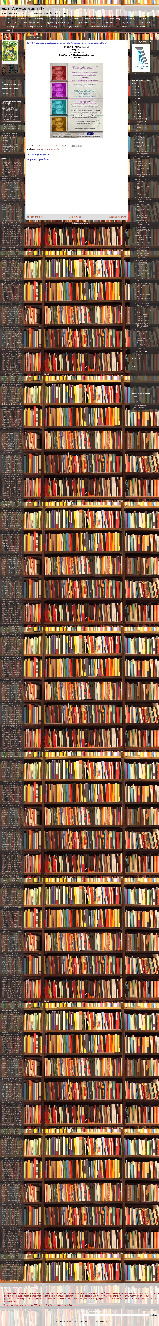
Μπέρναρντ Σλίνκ (12, 770)
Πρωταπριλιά (5, 937)
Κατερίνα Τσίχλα (16, 627)
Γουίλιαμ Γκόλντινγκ (7, 373)
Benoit (12, 1173)
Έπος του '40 (18, 474)
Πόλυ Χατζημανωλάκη (15, 920)
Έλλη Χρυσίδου (17, 457)
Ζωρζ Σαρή (10, 532)
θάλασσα (18, 572)
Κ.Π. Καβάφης (15, 612)
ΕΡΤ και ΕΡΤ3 (11, 23)
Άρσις (17, 256)
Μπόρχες (16, 776)
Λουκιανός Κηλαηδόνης (8, 688)
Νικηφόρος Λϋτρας (7, 789)
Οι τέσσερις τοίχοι (8, 851)
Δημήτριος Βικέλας (14, 391)
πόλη (16, 917)
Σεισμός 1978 (6, 972)
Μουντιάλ (16, 758)
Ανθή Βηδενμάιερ (17, 220)
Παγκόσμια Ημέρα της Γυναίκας (13, 868)
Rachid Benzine (17, 1249)
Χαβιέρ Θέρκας (15, 1113)
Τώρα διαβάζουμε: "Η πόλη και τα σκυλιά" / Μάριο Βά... (143, 174)
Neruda (13, 1235)
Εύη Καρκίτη (14, 503)
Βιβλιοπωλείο (5, 293)
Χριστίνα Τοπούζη (7, 1142)
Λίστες (10, 683)
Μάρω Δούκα (18, 734)
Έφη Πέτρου (15, 514)
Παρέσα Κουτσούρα (9, 891)
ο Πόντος (13, 838)
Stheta (6, 1262)
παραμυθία (16, 889)
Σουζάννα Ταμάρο (16, 984)
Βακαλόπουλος (9, 271)
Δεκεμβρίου (140, 119)
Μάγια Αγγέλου (17, 692)
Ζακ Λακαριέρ (6, 518)
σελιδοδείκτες (16, 972)
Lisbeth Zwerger (14, 1224)
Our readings (13, 1242)
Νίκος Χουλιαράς (9, 807)
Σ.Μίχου (16, 964)
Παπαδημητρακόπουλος (8, 884)
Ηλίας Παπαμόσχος (12, 563)
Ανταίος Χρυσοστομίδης (12, 227)
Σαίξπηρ (4, 966)
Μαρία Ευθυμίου (15, 714)
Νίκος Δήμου (5, 796)
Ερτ (5, 485)
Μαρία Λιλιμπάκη (9, 718)
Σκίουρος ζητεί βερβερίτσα (10, 979)
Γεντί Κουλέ (8, 313)
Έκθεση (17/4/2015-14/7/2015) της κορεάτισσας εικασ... (143, 222)
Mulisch (6, 1235)
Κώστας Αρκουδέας (7, 663)
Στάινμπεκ (16, 993)
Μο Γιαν (17, 750)
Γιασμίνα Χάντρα (10, 335)
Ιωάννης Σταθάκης (7, 608)
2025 (136, 86)
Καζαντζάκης (15, 614)
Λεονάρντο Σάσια (7, 677)
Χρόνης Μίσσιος (11, 1149)
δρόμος (6, 422)
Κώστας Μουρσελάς (8, 667)
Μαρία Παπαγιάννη (8, 721)
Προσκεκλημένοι (11, 27)
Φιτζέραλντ (16, 1100)
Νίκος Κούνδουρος (15, 799)
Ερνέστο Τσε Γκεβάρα (15, 483)
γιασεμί (19, 333)
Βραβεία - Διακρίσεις (8, 305)
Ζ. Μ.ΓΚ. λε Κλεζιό (14, 516)
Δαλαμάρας (5, 378)
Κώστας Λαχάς (15, 665)
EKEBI (14, 1187)
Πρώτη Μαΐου (15, 937)
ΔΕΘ (17, 382)
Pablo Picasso (8, 1244)
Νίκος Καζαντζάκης (9, 798)
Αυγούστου (140, 131)
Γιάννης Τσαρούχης (16, 331)
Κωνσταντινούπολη (10, 659)
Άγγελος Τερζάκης (16, 173)
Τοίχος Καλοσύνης (9, 1072)
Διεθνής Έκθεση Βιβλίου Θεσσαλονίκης (122, 19)
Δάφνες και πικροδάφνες (11, 380)
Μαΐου (138, 139)
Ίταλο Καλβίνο (6, 603)
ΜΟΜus (19, 752)
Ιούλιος (10, 597)
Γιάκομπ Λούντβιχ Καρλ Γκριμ (10, 320)
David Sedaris (11, 1184)
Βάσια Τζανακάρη (12, 273)
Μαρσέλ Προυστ (6, 734)
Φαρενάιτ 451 (12, 1087)
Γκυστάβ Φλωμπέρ (13, 369)
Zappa (10, 1277)
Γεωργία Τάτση (14, 318)
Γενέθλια (19, 311)
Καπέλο (6, 623)
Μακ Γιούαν (15, 697)
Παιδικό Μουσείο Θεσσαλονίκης (140, 406)
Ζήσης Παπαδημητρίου (15, 523)
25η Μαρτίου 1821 (10, 164)
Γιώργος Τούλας (6, 358)
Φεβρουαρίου (140, 351)
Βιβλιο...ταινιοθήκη (8, 284)
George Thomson (15, 1202)
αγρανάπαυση (6, 178)
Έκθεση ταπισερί (9, 446)
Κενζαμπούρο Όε (7, 632)
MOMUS (10, 1233)
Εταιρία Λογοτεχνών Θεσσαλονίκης (12, 496)
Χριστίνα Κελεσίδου (9, 1140)
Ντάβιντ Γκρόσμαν (9, 814)
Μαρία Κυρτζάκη (6, 716)
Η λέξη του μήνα (126, 23)
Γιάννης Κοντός (9, 325)
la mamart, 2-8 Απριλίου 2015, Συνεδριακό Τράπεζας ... (141, 332)
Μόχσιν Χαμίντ (6, 767)
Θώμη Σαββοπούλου (11, 594)
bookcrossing (5, 1177)
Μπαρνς (13, 769)
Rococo (17, 1255)
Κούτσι (18, 648)
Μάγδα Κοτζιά (6, 692)
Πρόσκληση (5, 935)
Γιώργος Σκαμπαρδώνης (12, 356)
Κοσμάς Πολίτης (6, 647)
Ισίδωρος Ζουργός (7, 599)
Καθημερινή (18, 616)
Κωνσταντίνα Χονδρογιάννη (12, 658)
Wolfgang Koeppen (13, 1273)
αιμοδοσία (4, 184)
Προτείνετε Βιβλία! (8, 94)
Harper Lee (13, 1209)
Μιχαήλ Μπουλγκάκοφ (11, 747)
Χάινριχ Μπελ (6, 1115)
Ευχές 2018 (12, 510)
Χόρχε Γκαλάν (15, 1127)
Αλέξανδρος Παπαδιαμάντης (10, 195)
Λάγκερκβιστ (5, 672)
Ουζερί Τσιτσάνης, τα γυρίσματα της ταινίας (142, 181)
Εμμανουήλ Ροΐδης (14, 465)
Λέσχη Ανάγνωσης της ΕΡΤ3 (23, 8)
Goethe (14, 1206)
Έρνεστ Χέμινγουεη (9, 481)
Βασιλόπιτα (7, 280)
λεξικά (3, 676)
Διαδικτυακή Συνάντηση (93, 19)
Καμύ (20, 621)
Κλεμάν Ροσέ (18, 641)
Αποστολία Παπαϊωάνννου (10, 249)
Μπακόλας (16, 767)
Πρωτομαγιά (6, 939)
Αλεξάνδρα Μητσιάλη (9, 191)
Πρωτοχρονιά (17, 939)
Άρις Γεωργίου (8, 256)
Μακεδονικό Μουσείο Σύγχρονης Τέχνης (12, 700)
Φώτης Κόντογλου (7, 1109)
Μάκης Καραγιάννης (9, 703)
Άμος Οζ (16, 202)
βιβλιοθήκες (5, 286)
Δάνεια (20, 378)
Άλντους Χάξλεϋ (6, 202)
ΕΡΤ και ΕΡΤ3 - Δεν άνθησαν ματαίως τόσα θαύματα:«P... (142, 215)
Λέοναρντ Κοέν (14, 676)
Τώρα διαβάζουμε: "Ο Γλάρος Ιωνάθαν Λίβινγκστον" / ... (142, 262)
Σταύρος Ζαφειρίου (7, 995)
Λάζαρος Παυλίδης (16, 672)
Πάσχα (12, 897)
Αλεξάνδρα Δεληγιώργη (12, 189)
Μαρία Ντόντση (14, 719)
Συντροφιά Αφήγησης (73, 27)
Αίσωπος (19, 184)
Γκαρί (3, 366)
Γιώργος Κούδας (9, 347)
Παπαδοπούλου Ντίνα (9, 886)
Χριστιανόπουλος (17, 1136)
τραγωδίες (6, 1078)
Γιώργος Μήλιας (17, 349)
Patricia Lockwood (17, 1248)
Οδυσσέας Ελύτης (11, 842)
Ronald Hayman (6, 1257)
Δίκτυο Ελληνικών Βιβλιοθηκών (13, 419)
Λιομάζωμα (12, 681)
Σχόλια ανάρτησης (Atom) (81, 223)
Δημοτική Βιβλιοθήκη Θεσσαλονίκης (12, 396)
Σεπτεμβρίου (140, 128)
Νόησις (14, 809)
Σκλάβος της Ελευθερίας (10, 981)
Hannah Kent (7, 1207)
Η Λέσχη (11, 546)
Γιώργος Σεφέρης (16, 355)
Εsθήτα (4, 516)
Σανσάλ (9, 970)
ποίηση (20, 915)
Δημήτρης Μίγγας (9, 389)
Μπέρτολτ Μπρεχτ (16, 772)
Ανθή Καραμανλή (9, 222)
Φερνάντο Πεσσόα (12, 1091)
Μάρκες (6, 732)
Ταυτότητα (125, 27)
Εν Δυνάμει (5, 467)
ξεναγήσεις (5, 823)
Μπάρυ (20, 769)
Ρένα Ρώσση (14, 952)
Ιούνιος (17, 597)
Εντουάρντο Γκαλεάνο (9, 468)
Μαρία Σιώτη (15, 723)
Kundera (4, 1222)
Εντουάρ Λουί (15, 467)
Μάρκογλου (16, 732)
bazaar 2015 (15, 1171)
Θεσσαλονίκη (5, 592)
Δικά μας (146, 19)
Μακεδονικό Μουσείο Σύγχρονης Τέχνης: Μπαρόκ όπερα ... (142, 325)
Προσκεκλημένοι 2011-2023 (34, 27)
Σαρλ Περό (17, 970)
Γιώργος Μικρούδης (9, 351)
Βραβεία (16, 304)
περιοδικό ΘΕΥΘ (17, 908)
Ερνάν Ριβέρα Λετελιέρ (15, 480)
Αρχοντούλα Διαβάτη (9, 264)
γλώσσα (4, 371)
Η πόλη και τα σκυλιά (11, 554)
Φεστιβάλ (5, 1093)
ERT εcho (137, 397)
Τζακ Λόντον (18, 1047)
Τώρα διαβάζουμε (142, 27)
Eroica (3, 1195)
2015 (136, 116)
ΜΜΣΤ (11, 750)
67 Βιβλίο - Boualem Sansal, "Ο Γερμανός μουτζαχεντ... (143, 199)
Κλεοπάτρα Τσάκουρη (13, 643)
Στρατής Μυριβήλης (7, 1006)
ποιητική (7, 917)
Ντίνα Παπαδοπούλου (12, 817)
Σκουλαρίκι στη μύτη (7, 983)
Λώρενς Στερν (16, 690)
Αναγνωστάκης (6, 207)
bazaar (6, 1171)
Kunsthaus (13, 1222)
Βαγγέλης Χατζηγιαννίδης (15, 269)
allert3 (17, 1164)
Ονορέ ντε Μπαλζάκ (16, 857)
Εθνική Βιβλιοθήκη (7, 426)
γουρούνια (18, 373)
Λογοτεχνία (8, 685)
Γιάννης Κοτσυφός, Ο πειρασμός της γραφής (142, 340)
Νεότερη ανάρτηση (35, 217)
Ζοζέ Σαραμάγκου (9, 525)
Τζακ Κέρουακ (8, 1047)
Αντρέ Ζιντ (5, 235)
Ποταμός (15, 924)
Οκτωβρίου (140, 125)
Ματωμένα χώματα (9, 736)
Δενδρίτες (19, 384)
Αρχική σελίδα (75, 217)
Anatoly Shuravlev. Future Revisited (12, 1166)
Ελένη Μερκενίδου (9, 450)
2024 (136, 89)
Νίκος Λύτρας (5, 801)
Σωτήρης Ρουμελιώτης (11, 1016)
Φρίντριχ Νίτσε (14, 1106)
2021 (136, 98)
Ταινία (10, 1025)
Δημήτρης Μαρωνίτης (16, 387)
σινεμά (13, 975)
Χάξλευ (12, 1117)
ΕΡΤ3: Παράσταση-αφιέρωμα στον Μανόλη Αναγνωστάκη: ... (142, 317)
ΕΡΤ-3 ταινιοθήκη (14, 488)
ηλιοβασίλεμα (6, 567)
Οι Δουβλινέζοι (6, 846)
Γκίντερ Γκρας (11, 366)
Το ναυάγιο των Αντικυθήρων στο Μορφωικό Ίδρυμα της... (142, 230)
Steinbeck (19, 1260)
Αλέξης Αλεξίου (7, 196)
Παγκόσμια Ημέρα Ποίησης (13, 866)
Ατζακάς (4, 267)
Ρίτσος (17, 955)
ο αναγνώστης (14, 825)
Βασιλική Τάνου (17, 278)
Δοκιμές (19, 421)
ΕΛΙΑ (12, 456)
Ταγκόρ (4, 1025)
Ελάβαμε (7, 448)
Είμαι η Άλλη (18, 431)
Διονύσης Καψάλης (9, 421)
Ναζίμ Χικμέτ (8, 783)
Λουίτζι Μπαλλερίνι (15, 687)
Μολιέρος (11, 752)
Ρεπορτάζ (5, 954)
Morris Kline (18, 1233)
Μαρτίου (139, 349)
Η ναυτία (4, 552)
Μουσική (15, 765)
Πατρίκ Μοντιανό (9, 899)
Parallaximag (5, 1248)
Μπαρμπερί (5, 769)
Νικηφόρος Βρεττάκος (9, 787)
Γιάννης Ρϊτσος (15, 327)
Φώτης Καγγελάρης (14, 1107)
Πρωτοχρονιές (8, 941)
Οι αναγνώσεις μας (12, 843)
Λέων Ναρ (13, 679)
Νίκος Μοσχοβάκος (10, 803)
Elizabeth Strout (14, 1189)
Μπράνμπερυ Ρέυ (7, 779)
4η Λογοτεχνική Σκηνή (13, 167)
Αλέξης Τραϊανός (17, 198)
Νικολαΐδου (16, 790)
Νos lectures (15, 821)
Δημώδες (6, 398)
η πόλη (19, 552)
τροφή (13, 1078)
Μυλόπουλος (5, 781)
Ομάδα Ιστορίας (14, 855)
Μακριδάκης (5, 705)
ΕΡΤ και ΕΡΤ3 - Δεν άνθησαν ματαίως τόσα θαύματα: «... (142, 305)
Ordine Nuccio (12, 1240)
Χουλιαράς (5, 1129)
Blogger (107, 1321)
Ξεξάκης (4, 825)
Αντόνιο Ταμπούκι (14, 233)
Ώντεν (18, 1162)
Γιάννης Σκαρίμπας (7, 329)
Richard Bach (6, 1255)
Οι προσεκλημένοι (17, 849)
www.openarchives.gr (8, 1275)
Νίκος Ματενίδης (16, 801)
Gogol (20, 1206)
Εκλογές (19, 446)
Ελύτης (20, 461)
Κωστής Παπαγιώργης (11, 670)
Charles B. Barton (9, 1178)
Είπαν (6, 434)
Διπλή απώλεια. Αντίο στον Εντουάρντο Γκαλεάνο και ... (142, 255)
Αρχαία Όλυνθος (6, 258)
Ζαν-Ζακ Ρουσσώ (14, 519)
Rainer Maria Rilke (9, 1251)
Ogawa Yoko (12, 1239)
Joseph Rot (5, 1220)
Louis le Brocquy (8, 1226)
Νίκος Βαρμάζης (7, 792)
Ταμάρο (9, 1029)
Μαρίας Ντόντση (17, 727)
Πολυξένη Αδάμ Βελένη (12, 922)
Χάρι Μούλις (6, 1120)
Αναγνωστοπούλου (7, 209)
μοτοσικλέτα (18, 756)
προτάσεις (15, 935)
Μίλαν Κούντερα (17, 745)
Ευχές (4, 510)
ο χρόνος (18, 840)
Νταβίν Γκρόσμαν (17, 812)
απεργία (4, 247)
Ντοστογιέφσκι (15, 820)
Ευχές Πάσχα (11, 512)
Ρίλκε (16, 953)
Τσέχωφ (7, 1081)
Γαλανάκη (19, 309)
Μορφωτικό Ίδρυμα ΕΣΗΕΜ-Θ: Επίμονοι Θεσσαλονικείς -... (143, 163)
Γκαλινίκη (16, 364)
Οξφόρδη (6, 859)
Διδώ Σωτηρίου (15, 407)
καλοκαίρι (13, 621)
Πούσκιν (4, 926)
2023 (136, 92)
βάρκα (19, 271)
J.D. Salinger (18, 1215)
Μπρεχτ (17, 779)
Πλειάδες (16, 913)
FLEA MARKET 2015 (8, 1198)
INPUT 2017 (5, 1213)
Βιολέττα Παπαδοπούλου (12, 296)
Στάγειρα (12, 992)
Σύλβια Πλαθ (15, 1008)
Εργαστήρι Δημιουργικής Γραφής (58, 23)
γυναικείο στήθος (9, 377)
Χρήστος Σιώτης (7, 1133)
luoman (96, 1321)
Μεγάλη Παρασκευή (16, 738)
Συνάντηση (54, 27)
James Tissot (8, 1217)
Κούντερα (10, 648)
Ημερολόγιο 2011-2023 (15, 568)
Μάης (7, 694)
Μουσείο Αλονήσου (7, 759)
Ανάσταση (5, 213)
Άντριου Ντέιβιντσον (16, 235)
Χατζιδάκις (13, 1124)
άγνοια (16, 175)
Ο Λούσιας (15, 836)
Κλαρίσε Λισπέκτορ (16, 637)
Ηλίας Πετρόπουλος (9, 565)
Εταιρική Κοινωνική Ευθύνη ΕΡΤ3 (87, 23)
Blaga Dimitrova (14, 1175)
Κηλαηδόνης (5, 637)
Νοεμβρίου (140, 122)
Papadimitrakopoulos (7, 1246)
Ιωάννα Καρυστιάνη (16, 605)
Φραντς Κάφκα (8, 1104)
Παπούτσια (14, 888)
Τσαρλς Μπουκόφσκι (16, 1080)
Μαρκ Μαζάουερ (17, 730)
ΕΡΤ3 (10, 490)
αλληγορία (7, 200)
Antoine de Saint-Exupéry (11, 1168)
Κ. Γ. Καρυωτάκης (15, 610)
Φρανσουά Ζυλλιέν (16, 1102)
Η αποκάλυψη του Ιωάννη (11, 536)
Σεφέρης (10, 973)
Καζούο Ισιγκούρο (7, 616)
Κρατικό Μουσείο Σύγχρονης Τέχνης (12, 652)
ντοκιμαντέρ (5, 820)
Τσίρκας (16, 1081)
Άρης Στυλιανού (9, 253)
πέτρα (20, 909)
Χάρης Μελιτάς (15, 1118)
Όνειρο (4, 857)
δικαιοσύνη (18, 417)
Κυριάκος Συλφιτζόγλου (12, 654)
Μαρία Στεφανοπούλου (8, 725)
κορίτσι (16, 645)
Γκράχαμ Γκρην (9, 367)
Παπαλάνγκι (5, 888)
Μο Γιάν (4, 752)
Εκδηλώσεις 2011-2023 (32, 23)
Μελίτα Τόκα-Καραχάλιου (12, 739)
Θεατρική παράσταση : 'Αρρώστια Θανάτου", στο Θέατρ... (143, 237)
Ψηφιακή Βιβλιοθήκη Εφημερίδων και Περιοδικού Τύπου (12, 1156)
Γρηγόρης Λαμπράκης (11, 375)
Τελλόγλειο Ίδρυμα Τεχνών (10, 1036)
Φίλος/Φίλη (6, 1100)
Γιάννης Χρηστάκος (9, 333)
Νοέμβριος (7, 809)
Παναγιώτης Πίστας (14, 873)
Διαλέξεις (4, 406)
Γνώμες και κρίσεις (14, 371)
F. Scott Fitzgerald (7, 1197)
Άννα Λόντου (5, 225)
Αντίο (8, 19)
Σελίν (3, 973)
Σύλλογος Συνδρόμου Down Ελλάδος (101, 27)
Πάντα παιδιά (145, 23)
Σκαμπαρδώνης (15, 977)
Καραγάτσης (15, 623)
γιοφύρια (4, 338)
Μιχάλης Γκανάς (7, 748)
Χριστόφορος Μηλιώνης (15, 1147)
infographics (16, 1211)
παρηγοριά (5, 893)
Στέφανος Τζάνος (6, 1004)
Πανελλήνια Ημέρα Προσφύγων (11, 875)
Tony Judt (6, 1268)
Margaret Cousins (7, 1229)
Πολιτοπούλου (6, 918)
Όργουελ (13, 859)
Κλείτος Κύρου (9, 639)
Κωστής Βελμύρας (16, 668)
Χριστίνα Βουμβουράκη (11, 1138)
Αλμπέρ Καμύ (16, 200)
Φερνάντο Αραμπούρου (15, 1089)
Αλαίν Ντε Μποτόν (9, 186)
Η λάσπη (14, 540)
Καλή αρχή (8, 619)
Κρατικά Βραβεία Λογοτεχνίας (10, 650)
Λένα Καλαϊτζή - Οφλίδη (11, 674)
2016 (136, 113)
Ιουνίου (138, 137)
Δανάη (13, 378)
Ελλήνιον (12, 461)
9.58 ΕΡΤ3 (15, 171)
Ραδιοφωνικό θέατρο (8, 948)
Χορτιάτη (4, 1127)
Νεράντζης (16, 785)
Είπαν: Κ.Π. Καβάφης (142, 345)
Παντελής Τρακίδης (11, 880)
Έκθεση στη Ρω (16, 445)
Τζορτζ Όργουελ (14, 1052)
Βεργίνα (17, 280)
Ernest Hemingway (8, 1191)
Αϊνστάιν (12, 184)
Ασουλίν (16, 266)
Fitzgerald (17, 1197)
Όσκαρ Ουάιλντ (8, 862)
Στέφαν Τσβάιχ (18, 1001)
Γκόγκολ (19, 366)
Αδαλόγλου (16, 178)
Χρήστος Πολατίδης (13, 1131)
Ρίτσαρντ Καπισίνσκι (7, 955)
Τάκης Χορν (18, 1027)
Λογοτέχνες (18, 683)
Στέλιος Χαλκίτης (6, 1001)
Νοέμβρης (19, 807)
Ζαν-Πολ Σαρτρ (7, 521)
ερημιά (13, 478)
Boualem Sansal (17, 1177)
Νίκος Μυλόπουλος (16, 805)
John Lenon (15, 1218)
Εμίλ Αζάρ (8, 463)
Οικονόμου (19, 851)
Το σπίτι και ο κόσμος (15, 1071)
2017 (136, 110)
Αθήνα (20, 180)
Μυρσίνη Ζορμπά (17, 781)
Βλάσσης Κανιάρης (8, 302)
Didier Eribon (10, 1186)
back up (19, 1169)
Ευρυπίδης (11, 507)
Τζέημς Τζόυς (7, 1049)
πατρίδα (19, 897)
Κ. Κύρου (5, 612)
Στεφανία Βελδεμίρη (12, 1003)
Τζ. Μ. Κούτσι (5, 1045)
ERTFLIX (10, 1195)
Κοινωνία (8, 645)
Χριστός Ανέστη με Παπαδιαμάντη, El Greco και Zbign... (142, 268)
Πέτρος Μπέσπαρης (9, 911)
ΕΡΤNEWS (5, 493)
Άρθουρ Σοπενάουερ (16, 255)
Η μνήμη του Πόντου (14, 550)
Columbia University (9, 1182)
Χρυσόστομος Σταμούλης (10, 1151)
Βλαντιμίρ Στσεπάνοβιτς (9, 300)
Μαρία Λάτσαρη (17, 716)
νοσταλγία (5, 812)
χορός (16, 1126)
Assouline (11, 1169)
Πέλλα (8, 902)
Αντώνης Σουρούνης (9, 236)
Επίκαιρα (8, 472)
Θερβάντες (15, 590)
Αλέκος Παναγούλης (16, 187)
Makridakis (15, 1228)
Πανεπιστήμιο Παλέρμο (8, 877)
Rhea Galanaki (14, 1253)
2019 (136, 104)
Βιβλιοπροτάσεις (7, 291)
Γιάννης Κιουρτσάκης (16, 324)
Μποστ (4, 778)
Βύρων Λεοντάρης (9, 309)
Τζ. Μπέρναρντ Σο (17, 1045)
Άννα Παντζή (17, 226)
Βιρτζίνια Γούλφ (14, 298)
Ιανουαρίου (140, 355)
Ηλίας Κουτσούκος (15, 561)
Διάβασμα (15, 402)
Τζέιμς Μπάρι (17, 1049)
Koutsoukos (16, 1220)
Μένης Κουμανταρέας (8, 741)
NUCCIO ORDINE (12, 1237)
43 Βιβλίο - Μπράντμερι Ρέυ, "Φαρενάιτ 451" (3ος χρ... (143, 285)
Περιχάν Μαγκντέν (9, 909)
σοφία (6, 986)
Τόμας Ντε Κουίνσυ (16, 1076)
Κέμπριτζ (14, 630)
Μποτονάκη (15, 778)
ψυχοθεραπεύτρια (9, 1162)
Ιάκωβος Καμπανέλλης (8, 596)
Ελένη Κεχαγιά (18, 448)
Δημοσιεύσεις (73, 19)
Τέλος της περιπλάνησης (9, 1040)
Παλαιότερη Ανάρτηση (117, 217)
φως (3, 1107)
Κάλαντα (19, 617)
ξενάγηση (15, 823)
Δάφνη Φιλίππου (7, 382)
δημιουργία (5, 393)
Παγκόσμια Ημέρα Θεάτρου (14, 864)
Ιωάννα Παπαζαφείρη (11, 606)
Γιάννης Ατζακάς (7, 322)
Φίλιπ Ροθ (15, 1098)
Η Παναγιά (12, 552)
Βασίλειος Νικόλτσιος (8, 275)
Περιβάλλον (7, 908)
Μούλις (7, 758)
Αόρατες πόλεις (14, 240)
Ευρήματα (109, 23)
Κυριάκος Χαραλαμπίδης (10, 656)
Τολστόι (6, 1076)
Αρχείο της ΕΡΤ (9, 262)
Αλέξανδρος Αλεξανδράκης (10, 193)
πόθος (4, 915)
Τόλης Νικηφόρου (16, 1074)
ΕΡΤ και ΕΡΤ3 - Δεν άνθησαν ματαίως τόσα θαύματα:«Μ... (142, 151)
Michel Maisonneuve (9, 1231)
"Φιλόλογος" (5, 162)
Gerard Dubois (7, 1204)
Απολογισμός (21, 19)
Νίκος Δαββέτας (15, 794)
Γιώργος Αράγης (14, 338)
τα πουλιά (10, 1020)
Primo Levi (7, 1249)
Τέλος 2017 (16, 1038)
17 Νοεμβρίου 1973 (16, 162)
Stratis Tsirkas (15, 1262)
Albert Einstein (6, 1164)
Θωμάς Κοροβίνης (17, 592)
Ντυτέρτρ (4, 821)
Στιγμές (16, 1005)
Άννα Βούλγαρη (14, 224)
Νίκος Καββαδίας (17, 796)
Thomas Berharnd (14, 1266)
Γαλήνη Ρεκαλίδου (9, 311)
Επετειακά (6, 470)
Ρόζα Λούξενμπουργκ (8, 957)
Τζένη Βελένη (9, 1051)
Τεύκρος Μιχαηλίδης (13, 1043)
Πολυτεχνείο (5, 924)
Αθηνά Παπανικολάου (11, 182)
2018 (136, 107)
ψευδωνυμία (5, 1153)
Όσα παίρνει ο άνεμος (15, 860)
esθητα (18, 1195)
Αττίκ (11, 267)
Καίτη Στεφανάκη (9, 617)
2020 (136, 101)
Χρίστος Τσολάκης (15, 1144)
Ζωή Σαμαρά (18, 530)
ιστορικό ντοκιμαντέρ (14, 601)
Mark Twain (18, 1229)
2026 (136, 83)
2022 (136, 95)
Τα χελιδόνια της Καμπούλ (11, 1023)
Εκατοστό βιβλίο (14, 435)
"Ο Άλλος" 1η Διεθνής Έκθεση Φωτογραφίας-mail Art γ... (142, 297)
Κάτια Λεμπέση (10, 628)
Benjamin (4, 1173)
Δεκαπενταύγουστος (7, 384)
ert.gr (136, 401)
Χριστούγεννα (6, 1146)
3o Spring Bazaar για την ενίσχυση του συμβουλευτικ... (142, 192)
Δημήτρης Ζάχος (8, 386)
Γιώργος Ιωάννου (7, 340)
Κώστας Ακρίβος (14, 661)
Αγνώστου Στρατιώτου (9, 176)
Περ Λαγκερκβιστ (17, 906)
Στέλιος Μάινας (14, 999)
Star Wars (11, 1260)
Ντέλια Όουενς (11, 816)
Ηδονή (11, 559)
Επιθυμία (19, 470)
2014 (136, 358)
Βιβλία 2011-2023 (56, 19)
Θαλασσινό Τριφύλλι (12, 574)
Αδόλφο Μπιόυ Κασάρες (9, 180)
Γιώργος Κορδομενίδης (15, 345)
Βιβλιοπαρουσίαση (7, 289)
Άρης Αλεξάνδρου (17, 251)
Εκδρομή (16, 439)
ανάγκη (4, 204)
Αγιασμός (7, 175)
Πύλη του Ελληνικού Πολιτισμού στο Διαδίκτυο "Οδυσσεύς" (12, 944)
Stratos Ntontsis (6, 1264)
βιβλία (8, 30)
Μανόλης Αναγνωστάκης (52, 149)
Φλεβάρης (5, 1102)
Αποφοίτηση (38, 19)
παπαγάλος (5, 882)
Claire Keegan (17, 1180)
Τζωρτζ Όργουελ (7, 1054)
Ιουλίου (138, 133)
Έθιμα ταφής (15, 424)
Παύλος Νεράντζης (16, 900)
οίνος (6, 853)
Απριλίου (139, 142)
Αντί (3, 229)
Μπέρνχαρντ (5, 772)
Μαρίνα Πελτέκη (9, 728)
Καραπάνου (5, 625)
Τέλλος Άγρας (6, 1038)
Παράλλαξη (5, 889)
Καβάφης (4, 614)
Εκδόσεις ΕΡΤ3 (6, 439)
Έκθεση (4, 441)
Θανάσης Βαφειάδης (7, 575)
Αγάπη (4, 173)
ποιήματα (12, 915)
